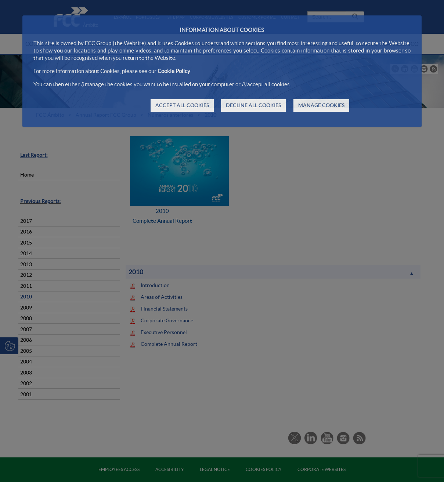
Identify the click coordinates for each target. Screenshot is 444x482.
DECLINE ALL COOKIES (253, 105)
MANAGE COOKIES (321, 105)
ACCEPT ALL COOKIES (182, 105)
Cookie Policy (174, 71)
